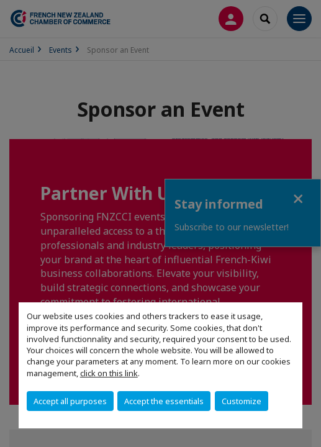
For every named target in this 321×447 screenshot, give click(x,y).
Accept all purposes (70, 401)
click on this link (109, 373)
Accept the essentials (164, 401)
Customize (241, 401)
